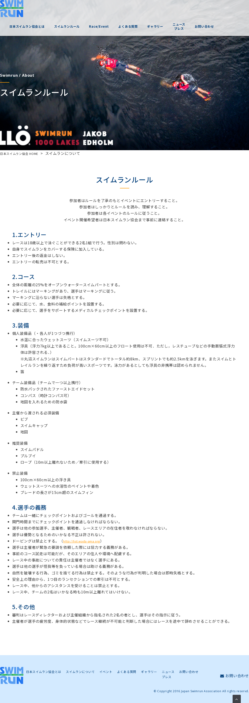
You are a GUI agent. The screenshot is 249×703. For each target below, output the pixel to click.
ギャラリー (179, 9)
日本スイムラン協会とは (50, 9)
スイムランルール (90, 9)
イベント (105, 671)
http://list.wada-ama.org (86, 541)
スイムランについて (80, 671)
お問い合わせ (228, 9)
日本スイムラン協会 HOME (24, 153)
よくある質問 (151, 9)
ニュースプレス (202, 9)
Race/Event (122, 9)
